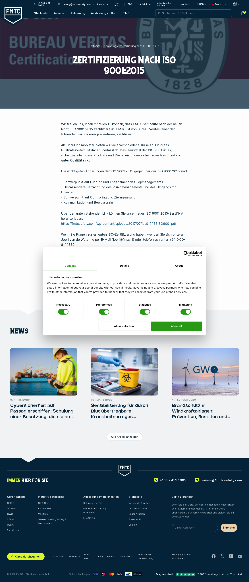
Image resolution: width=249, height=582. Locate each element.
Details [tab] (124, 265)
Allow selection (124, 326)
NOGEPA (11, 508)
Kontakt (185, 4)
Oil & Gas (43, 503)
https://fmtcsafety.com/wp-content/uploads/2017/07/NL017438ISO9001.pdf (118, 223)
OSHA (10, 524)
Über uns (116, 4)
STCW (10, 519)
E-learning (78, 13)
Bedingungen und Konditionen (181, 556)
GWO (10, 513)
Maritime (43, 513)
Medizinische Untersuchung (145, 556)
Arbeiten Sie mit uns (164, 4)
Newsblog (109, 46)
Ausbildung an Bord (104, 13)
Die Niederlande (138, 508)
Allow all (176, 326)
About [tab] (179, 265)
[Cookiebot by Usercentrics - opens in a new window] (186, 253)
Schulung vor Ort (92, 503)
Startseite (41, 13)
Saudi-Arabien (137, 513)
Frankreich (135, 519)
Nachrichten (144, 4)
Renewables (45, 508)
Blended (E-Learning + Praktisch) (96, 510)
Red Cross (13, 530)
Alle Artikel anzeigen (124, 436)
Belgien (133, 524)
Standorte (102, 4)
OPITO (10, 503)
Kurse (57, 13)
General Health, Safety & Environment (52, 521)
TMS (126, 13)
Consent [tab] (70, 265)
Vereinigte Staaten (139, 503)
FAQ (130, 4)
